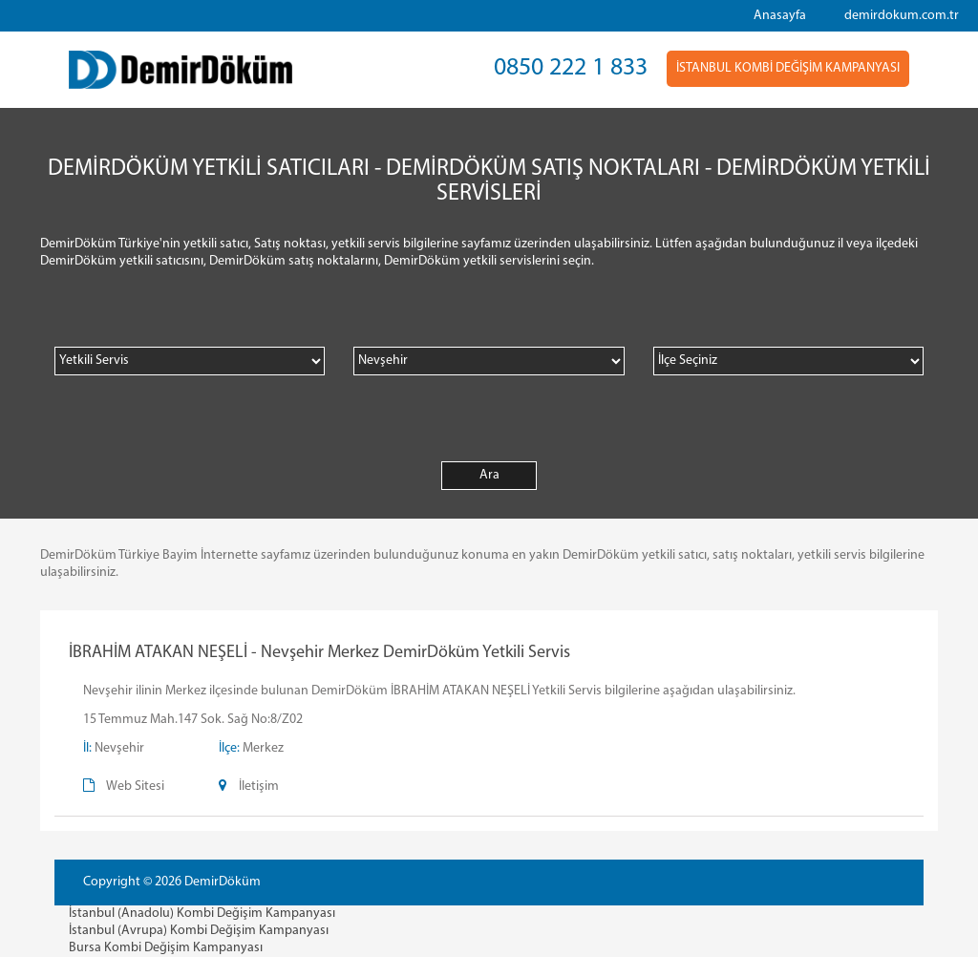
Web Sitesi (135, 786)
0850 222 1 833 (571, 68)
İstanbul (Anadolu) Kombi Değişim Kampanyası (202, 913)
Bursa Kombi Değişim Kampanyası (166, 948)
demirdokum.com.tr (901, 16)
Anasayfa (780, 16)
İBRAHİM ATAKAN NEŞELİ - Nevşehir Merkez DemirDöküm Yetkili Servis (319, 653)
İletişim (259, 786)
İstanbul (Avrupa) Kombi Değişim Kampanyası (199, 931)
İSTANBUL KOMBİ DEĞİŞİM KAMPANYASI (788, 68)
